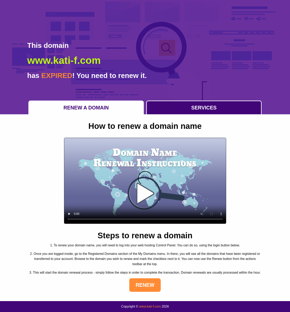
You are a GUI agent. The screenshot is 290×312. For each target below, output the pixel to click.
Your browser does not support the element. (145, 181)
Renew (145, 285)
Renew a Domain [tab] (86, 107)
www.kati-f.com (150, 306)
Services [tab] (204, 107)
